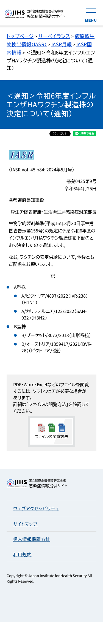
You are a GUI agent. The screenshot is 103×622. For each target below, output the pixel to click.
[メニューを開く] (91, 15)
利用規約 (22, 554)
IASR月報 (61, 44)
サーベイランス (54, 35)
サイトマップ (25, 523)
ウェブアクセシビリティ (36, 508)
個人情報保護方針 (31, 539)
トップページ (20, 35)
